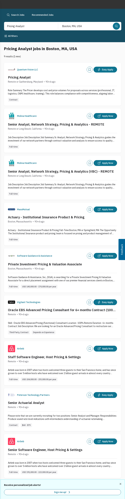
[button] (122, 249)
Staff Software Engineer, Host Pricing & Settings (44, 357)
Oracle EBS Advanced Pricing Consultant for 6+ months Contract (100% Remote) (62, 310)
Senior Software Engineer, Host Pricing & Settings (45, 450)
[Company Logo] (11, 69)
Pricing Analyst (19, 77)
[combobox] (27, 26)
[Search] (116, 26)
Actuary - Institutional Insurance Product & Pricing (46, 217)
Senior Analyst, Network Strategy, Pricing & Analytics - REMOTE (56, 124)
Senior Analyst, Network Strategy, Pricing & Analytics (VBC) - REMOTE (61, 171)
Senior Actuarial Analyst (26, 403)
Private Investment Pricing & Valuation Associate (45, 264)
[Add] (90, 70)
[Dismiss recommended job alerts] (120, 484)
